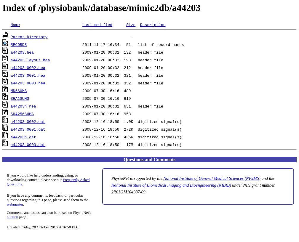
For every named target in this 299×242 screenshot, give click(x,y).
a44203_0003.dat (28, 144)
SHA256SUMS (22, 113)
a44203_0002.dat (28, 121)
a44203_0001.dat (28, 129)
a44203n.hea (23, 106)
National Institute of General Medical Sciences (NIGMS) (211, 178)
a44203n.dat (23, 137)
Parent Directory (29, 36)
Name (15, 24)
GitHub (12, 217)
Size (130, 24)
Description (153, 24)
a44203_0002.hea (28, 67)
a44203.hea (22, 52)
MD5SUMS (19, 90)
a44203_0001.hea (28, 75)
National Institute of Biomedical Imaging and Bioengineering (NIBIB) (171, 185)
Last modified (97, 24)
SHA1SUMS (20, 98)
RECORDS (19, 44)
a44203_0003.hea (28, 83)
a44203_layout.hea (30, 59)
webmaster (15, 204)
